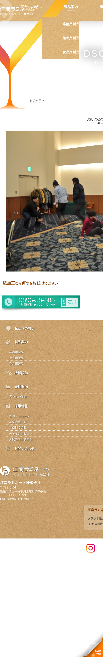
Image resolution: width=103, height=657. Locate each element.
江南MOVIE (17, 427)
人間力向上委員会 (20, 439)
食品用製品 (71, 52)
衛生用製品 (71, 38)
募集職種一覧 (18, 422)
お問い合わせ (31, 94)
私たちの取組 (18, 396)
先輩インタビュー (20, 433)
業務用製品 (71, 24)
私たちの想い (31, 7)
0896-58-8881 (18, 495)
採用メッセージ (19, 416)
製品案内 (71, 7)
